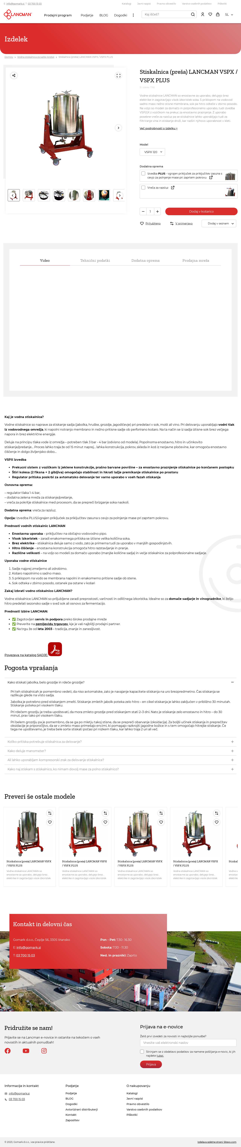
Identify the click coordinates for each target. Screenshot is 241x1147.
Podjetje (87, 15)
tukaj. (160, 1055)
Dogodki (120, 15)
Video (45, 260)
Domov (9, 57)
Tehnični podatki (95, 260)
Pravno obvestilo (166, 3)
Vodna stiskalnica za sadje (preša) (35, 57)
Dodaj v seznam (222, 223)
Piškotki (222, 3)
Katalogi (126, 3)
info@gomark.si (15, 3)
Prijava (151, 1064)
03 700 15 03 (35, 3)
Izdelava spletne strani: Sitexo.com (217, 1142)
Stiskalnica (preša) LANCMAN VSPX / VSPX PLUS (86, 57)
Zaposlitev (72, 1120)
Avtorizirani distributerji (82, 1109)
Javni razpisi (144, 3)
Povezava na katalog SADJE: (33, 655)
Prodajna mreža (195, 260)
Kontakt (71, 1114)
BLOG (103, 15)
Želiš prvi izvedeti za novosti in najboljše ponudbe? (173, 1036)
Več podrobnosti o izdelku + (159, 128)
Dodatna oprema (145, 260)
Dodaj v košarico (201, 211)
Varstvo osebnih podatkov (197, 3)
